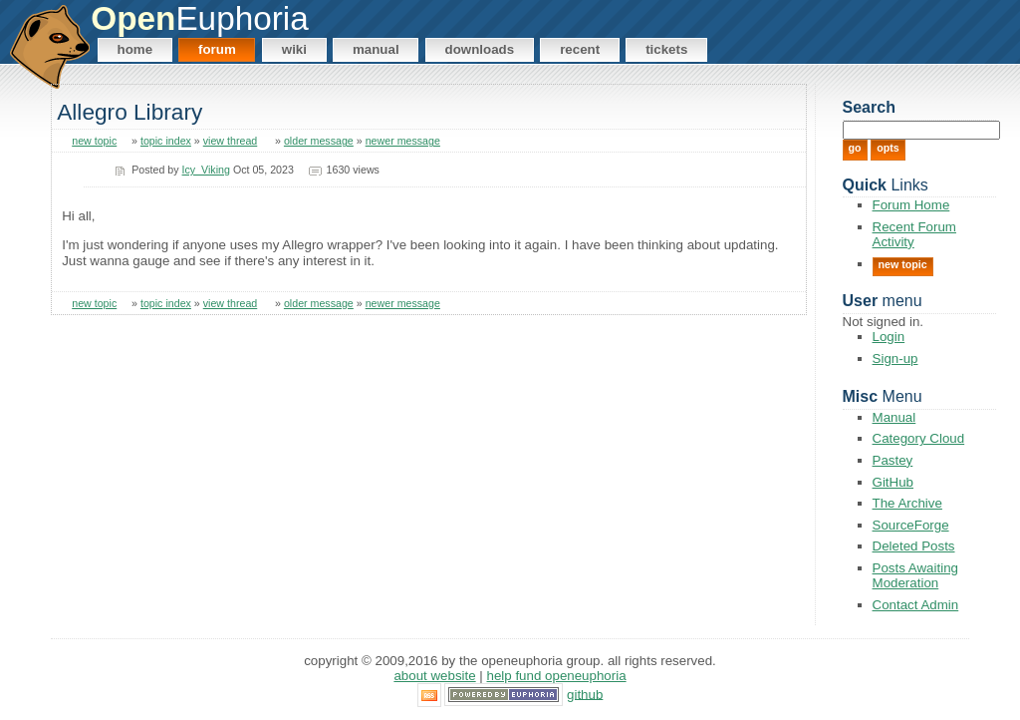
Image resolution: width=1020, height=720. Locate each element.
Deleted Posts (914, 546)
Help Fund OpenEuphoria (557, 675)
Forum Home (911, 204)
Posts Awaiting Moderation (915, 575)
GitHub (893, 482)
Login (889, 336)
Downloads (480, 49)
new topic (94, 141)
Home (135, 49)
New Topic (903, 264)
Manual (376, 49)
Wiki (294, 49)
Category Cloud (919, 438)
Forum (217, 49)
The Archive (907, 503)
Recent (580, 49)
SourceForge (911, 525)
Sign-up (895, 358)
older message (319, 141)
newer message (403, 141)
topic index (165, 141)
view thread (230, 141)
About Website (434, 675)
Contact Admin (916, 604)
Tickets (666, 49)
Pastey (893, 460)
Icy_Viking (206, 170)
